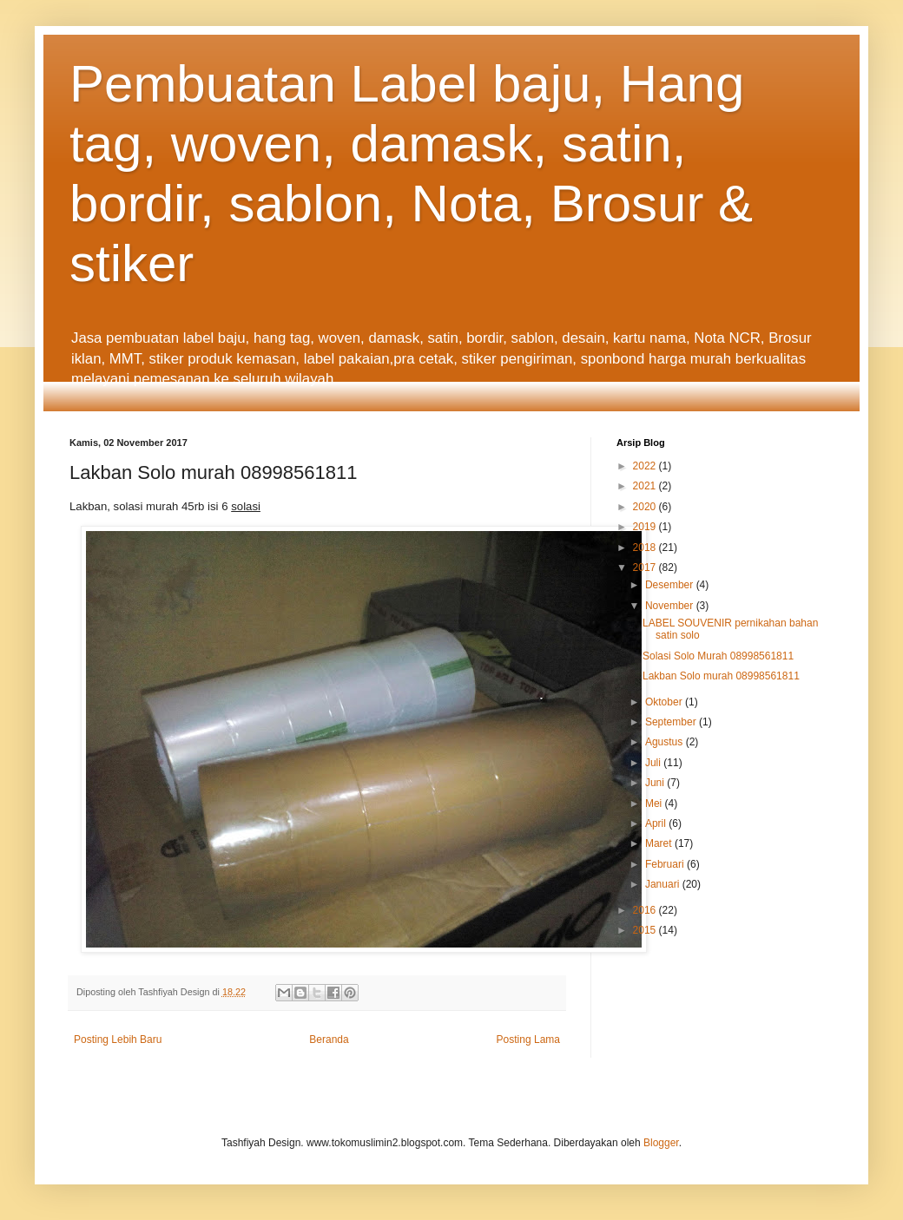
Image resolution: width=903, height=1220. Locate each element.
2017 (646, 567)
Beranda (328, 1039)
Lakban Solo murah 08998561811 (721, 676)
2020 (646, 507)
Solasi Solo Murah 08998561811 (718, 656)
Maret (660, 843)
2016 (646, 910)
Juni (656, 783)
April (657, 823)
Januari (663, 884)
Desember (670, 585)
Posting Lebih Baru (117, 1039)
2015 (646, 930)
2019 (646, 527)
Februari (666, 864)
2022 (646, 466)
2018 (646, 547)
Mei (655, 803)
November (670, 606)
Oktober (665, 702)
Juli (654, 763)
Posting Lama (528, 1039)
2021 (646, 486)
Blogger (661, 1143)
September (672, 722)
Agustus (665, 742)
